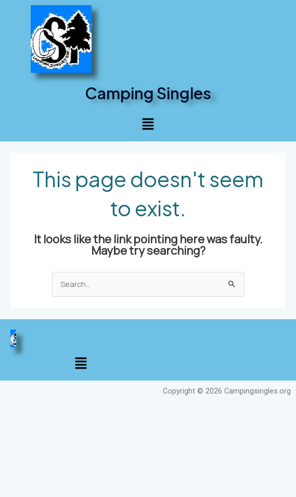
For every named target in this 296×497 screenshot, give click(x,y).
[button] (147, 125)
